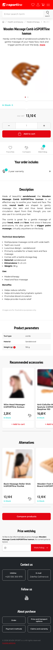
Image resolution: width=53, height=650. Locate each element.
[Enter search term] (22, 14)
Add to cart (26, 134)
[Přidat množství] (44, 125)
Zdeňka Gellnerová (39, 575)
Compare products (26, 516)
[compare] (30, 415)
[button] (12, 105)
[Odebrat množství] (9, 125)
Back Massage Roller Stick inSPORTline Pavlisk (17, 485)
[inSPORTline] (12, 5)
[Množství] (26, 125)
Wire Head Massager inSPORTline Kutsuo (14, 405)
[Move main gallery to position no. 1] (27, 97)
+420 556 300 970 (13, 575)
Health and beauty (15, 22)
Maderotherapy (33, 22)
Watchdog (41, 547)
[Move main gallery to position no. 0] (25, 97)
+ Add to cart (18, 424)
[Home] (3, 22)
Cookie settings (8, 643)
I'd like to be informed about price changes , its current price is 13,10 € (26, 539)
